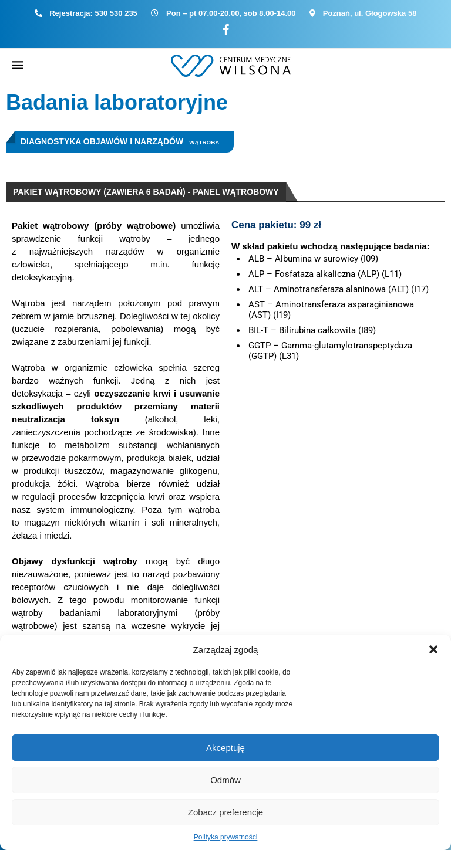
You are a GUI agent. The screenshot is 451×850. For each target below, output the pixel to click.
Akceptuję (225, 748)
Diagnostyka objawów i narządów (102, 141)
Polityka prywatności (226, 837)
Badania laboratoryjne (117, 102)
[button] (433, 649)
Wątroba (204, 142)
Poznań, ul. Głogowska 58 (370, 13)
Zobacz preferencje (225, 812)
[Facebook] (226, 30)
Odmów (225, 780)
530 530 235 (116, 13)
